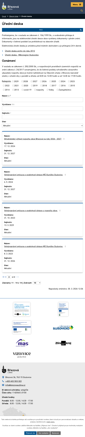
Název (5, 95)
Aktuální (7, 160)
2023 (72, 81)
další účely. (51, 422)
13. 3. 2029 (9, 225)
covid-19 (27, 89)
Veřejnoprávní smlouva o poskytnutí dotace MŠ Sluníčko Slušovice (35, 174)
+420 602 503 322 (13, 381)
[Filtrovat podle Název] (42, 100)
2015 (72, 85)
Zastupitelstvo (65, 89)
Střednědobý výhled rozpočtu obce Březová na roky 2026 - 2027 (34, 139)
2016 (63, 85)
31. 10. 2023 (9, 218)
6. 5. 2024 (8, 182)
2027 (35, 81)
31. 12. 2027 (9, 153)
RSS (60, 30)
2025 (53, 81)
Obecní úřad (13, 16)
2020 (26, 85)
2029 (16, 81)
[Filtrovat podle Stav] (42, 126)
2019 (35, 85)
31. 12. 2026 (9, 261)
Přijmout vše (30, 433)
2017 (54, 85)
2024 (63, 81)
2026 (44, 81)
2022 (7, 85)
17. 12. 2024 (9, 146)
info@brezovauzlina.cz (15, 385)
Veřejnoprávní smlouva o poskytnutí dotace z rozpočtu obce (32, 210)
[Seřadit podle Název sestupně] (10, 96)
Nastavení (55, 433)
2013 (16, 89)
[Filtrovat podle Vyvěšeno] (42, 108)
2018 (44, 85)
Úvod (4, 16)
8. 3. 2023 (8, 253)
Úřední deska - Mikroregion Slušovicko (22, 55)
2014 (7, 89)
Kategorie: (6, 81)
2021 (16, 85)
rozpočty (40, 89)
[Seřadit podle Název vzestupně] (10, 95)
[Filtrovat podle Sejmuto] (42, 117)
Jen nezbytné (43, 433)
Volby (51, 89)
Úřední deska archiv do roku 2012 (20, 51)
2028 (25, 81)
